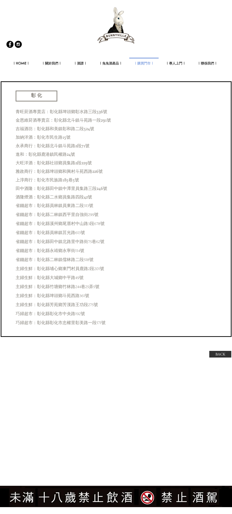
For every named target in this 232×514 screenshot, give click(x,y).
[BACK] (220, 354)
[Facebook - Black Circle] (9, 44)
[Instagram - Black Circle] (18, 44)
